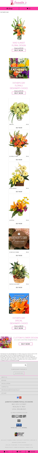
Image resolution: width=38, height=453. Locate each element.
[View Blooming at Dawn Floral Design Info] (19, 143)
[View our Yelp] (20, 398)
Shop (9, 8)
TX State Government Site (25, 445)
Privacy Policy (9, 447)
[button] (19, 425)
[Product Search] (19, 365)
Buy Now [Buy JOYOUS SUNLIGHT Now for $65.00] (19, 192)
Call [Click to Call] (6, 452)
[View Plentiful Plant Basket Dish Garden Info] (19, 270)
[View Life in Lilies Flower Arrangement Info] (19, 207)
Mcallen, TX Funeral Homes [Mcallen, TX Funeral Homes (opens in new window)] (8, 440)
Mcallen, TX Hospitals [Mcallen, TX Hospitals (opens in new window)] (23, 440)
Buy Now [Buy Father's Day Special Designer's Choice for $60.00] (19, 328)
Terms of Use (29, 447)
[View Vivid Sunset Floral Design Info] (19, 28)
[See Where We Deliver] (19, 373)
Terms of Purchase (19, 447)
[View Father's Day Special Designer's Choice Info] (19, 303)
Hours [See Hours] (31, 452)
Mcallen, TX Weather (11, 445)
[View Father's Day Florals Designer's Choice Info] (19, 68)
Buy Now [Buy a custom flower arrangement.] (25, 344)
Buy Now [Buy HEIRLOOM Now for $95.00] (19, 128)
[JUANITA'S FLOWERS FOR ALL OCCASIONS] (19, 4)
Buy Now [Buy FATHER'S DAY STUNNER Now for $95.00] (19, 255)
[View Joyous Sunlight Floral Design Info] (19, 175)
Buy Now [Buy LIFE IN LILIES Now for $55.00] (19, 223)
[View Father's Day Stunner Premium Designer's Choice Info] (19, 239)
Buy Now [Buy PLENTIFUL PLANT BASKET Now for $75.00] (19, 287)
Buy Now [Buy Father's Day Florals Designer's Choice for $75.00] (19, 93)
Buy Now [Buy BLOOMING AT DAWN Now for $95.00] (19, 160)
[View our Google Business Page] (18, 398)
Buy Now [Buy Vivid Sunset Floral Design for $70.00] (19, 50)
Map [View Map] (19, 452)
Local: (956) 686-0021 (19, 409)
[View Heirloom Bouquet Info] (19, 111)
